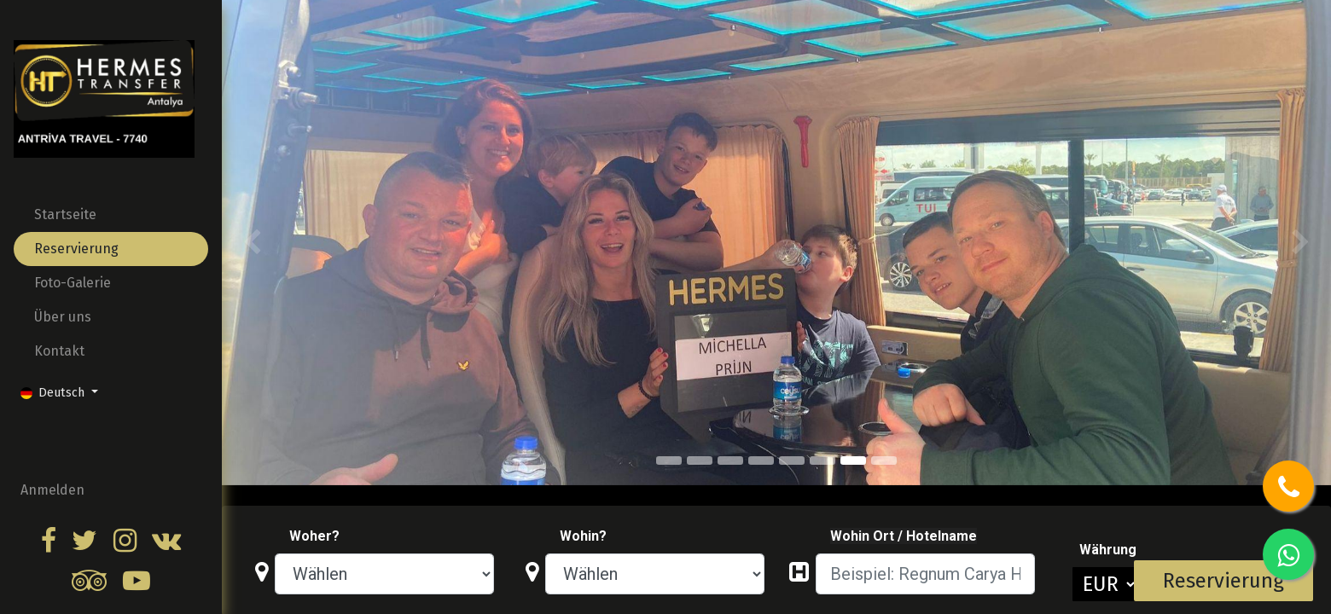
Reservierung (1223, 581)
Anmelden (52, 490)
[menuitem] (111, 215)
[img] (266, 242)
